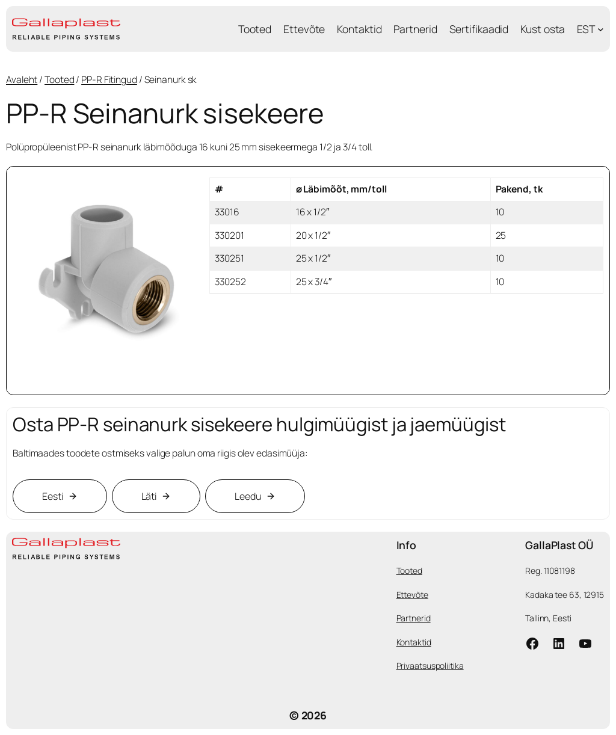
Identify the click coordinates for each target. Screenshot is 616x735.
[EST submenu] (600, 29)
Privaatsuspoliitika (430, 665)
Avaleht (21, 79)
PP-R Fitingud (109, 79)
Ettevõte (412, 594)
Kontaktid (413, 642)
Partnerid (413, 618)
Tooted (59, 79)
